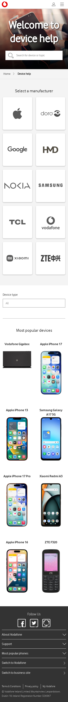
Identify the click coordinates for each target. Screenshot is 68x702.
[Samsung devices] (50, 186)
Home (7, 73)
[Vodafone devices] (50, 222)
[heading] (34, 634)
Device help (24, 73)
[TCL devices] (17, 222)
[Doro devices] (50, 113)
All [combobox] (7, 303)
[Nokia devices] (17, 186)
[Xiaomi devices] (17, 258)
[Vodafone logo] (5, 4)
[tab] (34, 663)
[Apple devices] (17, 113)
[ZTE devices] (50, 258)
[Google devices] (17, 149)
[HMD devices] (50, 149)
